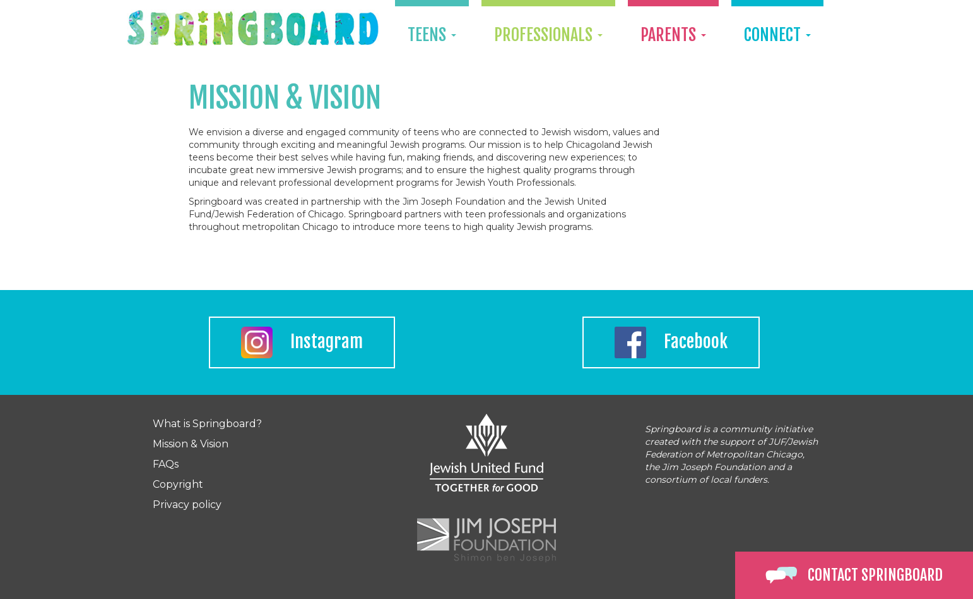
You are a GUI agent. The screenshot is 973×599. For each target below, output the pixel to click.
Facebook (671, 342)
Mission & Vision (190, 444)
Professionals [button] (548, 35)
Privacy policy (187, 505)
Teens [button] (432, 35)
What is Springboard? (207, 424)
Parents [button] (673, 35)
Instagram (302, 342)
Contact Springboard (854, 575)
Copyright (178, 484)
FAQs (166, 464)
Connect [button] (777, 35)
